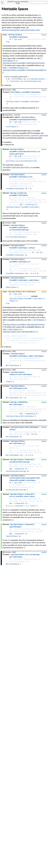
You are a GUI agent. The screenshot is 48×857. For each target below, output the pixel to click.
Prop (7, 42)
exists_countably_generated (15, 336)
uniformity (15, 81)
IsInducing (29, 204)
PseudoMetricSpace (16, 68)
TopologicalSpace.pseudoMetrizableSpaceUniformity (24, 63)
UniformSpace (8, 61)
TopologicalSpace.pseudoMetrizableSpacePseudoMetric (25, 70)
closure (33, 506)
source (44, 35)
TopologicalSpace (34, 39)
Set (38, 252)
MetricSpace (14, 329)
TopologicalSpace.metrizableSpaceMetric (19, 332)
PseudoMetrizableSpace (23, 124)
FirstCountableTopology (15, 237)
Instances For (9, 144)
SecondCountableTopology (16, 471)
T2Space (9, 381)
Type (15, 39)
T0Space (12, 301)
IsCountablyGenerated (32, 81)
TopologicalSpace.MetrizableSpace (24, 411)
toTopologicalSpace (37, 79)
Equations (8, 142)
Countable (19, 506)
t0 (5, 343)
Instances (7, 85)
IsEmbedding (30, 414)
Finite (12, 266)
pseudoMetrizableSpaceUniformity (16, 167)
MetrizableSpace (12, 365)
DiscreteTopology (17, 561)
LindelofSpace (16, 485)
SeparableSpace (12, 536)
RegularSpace (11, 287)
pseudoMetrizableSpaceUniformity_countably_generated (25, 136)
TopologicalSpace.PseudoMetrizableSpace (22, 101)
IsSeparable (19, 469)
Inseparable (22, 343)
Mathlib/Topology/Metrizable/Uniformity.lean (21, 30)
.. (19, 227)
